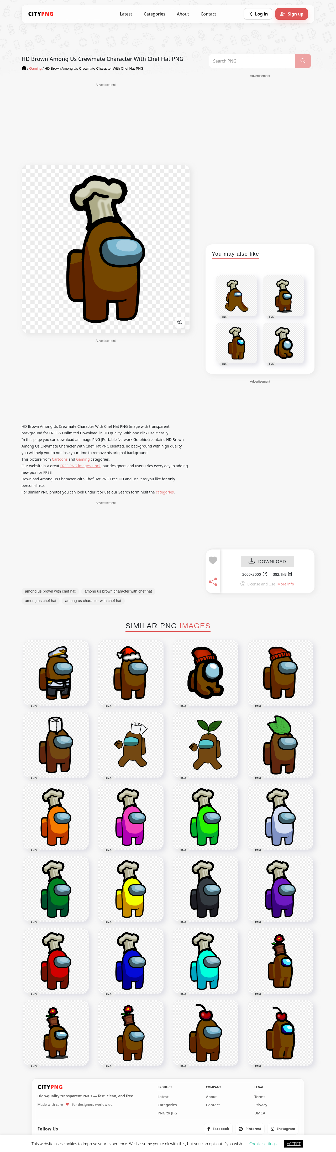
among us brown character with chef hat (118, 591)
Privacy (260, 1105)
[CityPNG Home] (41, 14)
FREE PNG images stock (80, 465)
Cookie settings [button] (263, 1143)
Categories (154, 14)
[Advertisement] (106, 124)
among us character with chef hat (93, 601)
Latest (126, 14)
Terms (259, 1096)
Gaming (83, 459)
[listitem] (218, 1129)
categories (165, 492)
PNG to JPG (167, 1113)
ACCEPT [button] (294, 1143)
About (183, 14)
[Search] (303, 61)
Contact (208, 14)
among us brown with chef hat (50, 591)
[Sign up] (291, 14)
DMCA (259, 1113)
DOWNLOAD (267, 561)
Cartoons (60, 459)
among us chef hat (40, 601)
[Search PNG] (252, 61)
